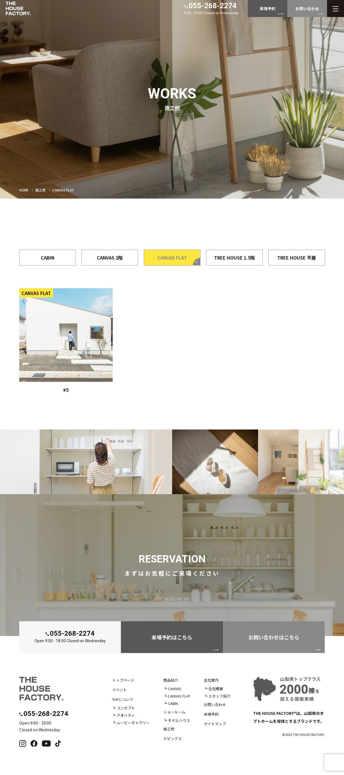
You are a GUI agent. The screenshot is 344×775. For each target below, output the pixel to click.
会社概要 (215, 688)
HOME (24, 190)
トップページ (123, 680)
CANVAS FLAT (179, 696)
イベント (119, 689)
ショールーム (174, 712)
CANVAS (174, 688)
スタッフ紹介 (219, 696)
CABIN (173, 703)
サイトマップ (215, 723)
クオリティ (126, 715)
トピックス (172, 738)
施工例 (40, 190)
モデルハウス (179, 720)
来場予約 (211, 714)
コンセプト (126, 708)
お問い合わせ (215, 704)
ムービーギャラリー (133, 722)
